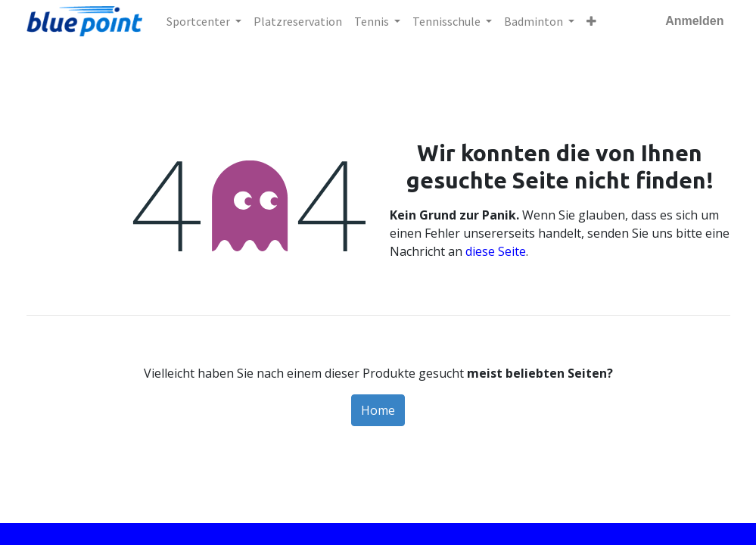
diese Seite (495, 251)
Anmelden (694, 20)
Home (378, 410)
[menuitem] (297, 21)
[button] (591, 21)
